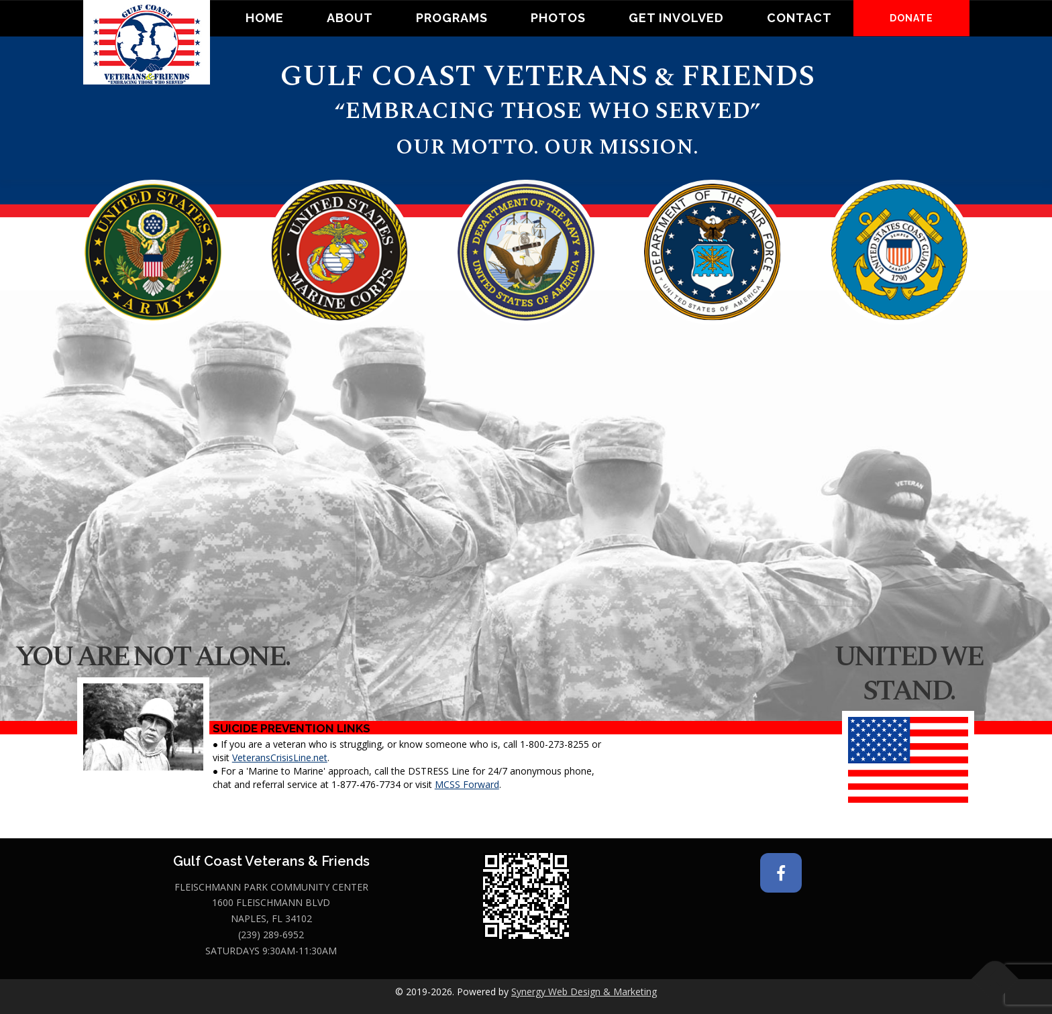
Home (265, 18)
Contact (799, 18)
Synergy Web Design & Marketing (584, 991)
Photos (558, 18)
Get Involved (676, 18)
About (350, 18)
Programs (452, 18)
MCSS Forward (467, 784)
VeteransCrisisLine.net (279, 757)
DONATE (911, 18)
